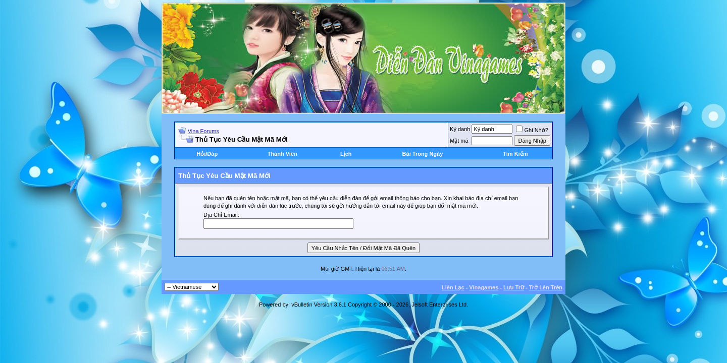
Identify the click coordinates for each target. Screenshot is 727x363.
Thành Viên (282, 154)
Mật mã (459, 141)
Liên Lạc (453, 287)
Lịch (346, 154)
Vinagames (483, 287)
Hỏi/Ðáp (207, 154)
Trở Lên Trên (545, 287)
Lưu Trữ (513, 287)
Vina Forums (203, 131)
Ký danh (460, 129)
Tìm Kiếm (515, 154)
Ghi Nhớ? (532, 130)
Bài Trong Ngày (422, 154)
